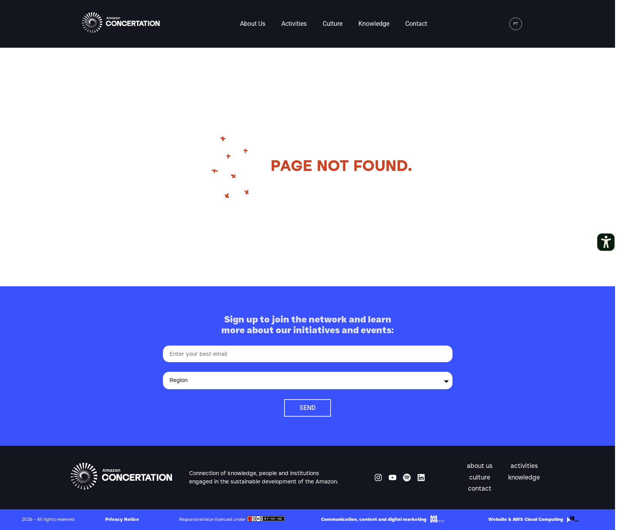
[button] (533, 24)
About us (252, 23)
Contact (416, 23)
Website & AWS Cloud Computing (525, 519)
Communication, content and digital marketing (373, 519)
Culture (332, 23)
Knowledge (373, 23)
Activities (294, 23)
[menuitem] (515, 23)
